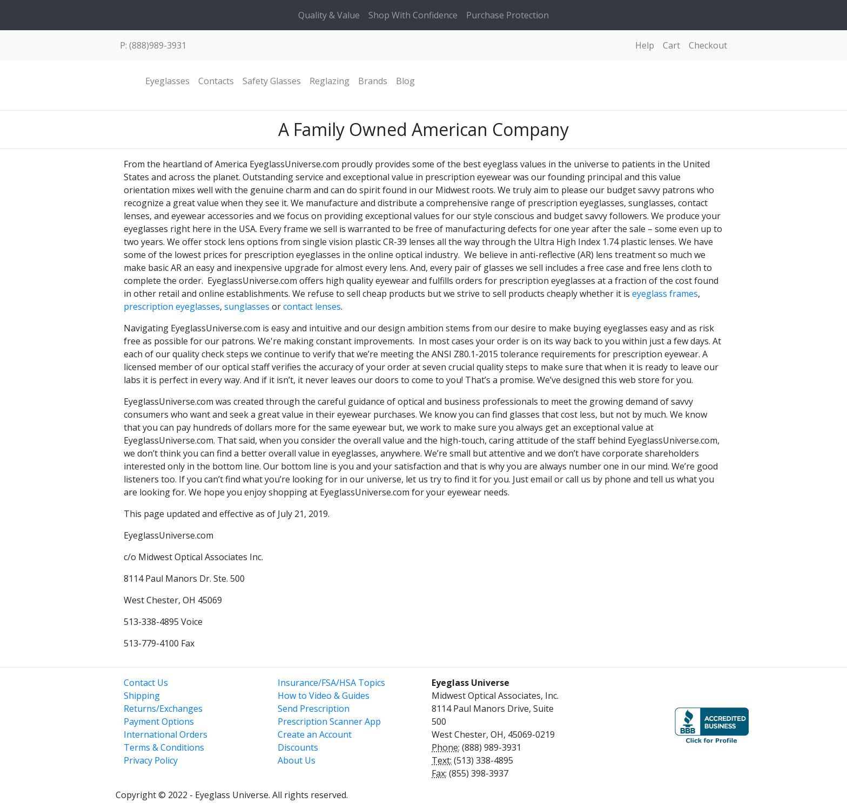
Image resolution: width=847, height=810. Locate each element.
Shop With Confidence (413, 15)
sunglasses (247, 306)
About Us (296, 760)
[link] (623, 720)
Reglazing (329, 81)
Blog (405, 81)
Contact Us (146, 683)
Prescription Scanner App (329, 721)
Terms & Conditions (164, 747)
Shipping (142, 696)
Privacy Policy (151, 760)
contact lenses (312, 306)
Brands (372, 81)
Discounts (298, 747)
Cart (671, 45)
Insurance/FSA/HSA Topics (331, 683)
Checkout (708, 45)
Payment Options (159, 721)
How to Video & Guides (323, 696)
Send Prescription (313, 708)
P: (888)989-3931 (153, 45)
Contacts (216, 81)
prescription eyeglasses (172, 306)
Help (644, 45)
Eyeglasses (167, 81)
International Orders (165, 734)
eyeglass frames (665, 294)
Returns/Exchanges (163, 708)
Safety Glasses (272, 81)
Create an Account (315, 734)
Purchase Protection (507, 15)
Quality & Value (329, 15)
